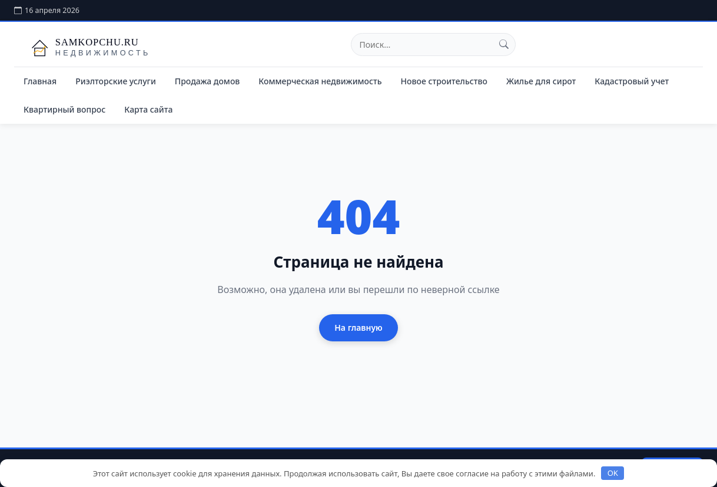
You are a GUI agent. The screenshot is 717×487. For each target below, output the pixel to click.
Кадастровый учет (632, 81)
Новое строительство (444, 81)
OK (613, 473)
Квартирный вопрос (64, 109)
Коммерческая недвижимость (319, 81)
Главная (40, 81)
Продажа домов (207, 81)
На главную (358, 327)
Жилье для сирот (541, 81)
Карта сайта (148, 109)
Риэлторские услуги (115, 81)
